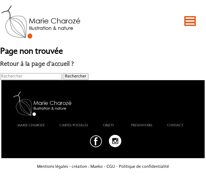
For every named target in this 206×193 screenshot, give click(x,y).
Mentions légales (52, 167)
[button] (190, 21)
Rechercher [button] (75, 76)
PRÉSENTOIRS (141, 125)
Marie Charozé (31, 125)
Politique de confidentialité (144, 167)
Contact (175, 125)
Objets (108, 125)
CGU (110, 167)
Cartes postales (74, 125)
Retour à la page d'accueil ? (37, 64)
